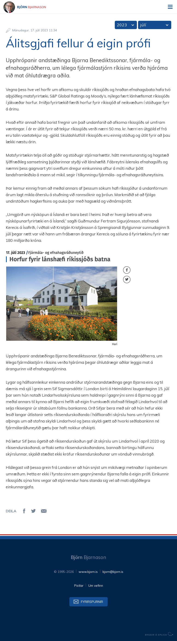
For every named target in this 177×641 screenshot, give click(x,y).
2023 (122, 24)
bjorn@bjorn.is (113, 572)
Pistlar (78, 585)
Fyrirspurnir (92, 602)
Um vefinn (95, 585)
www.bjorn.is (88, 572)
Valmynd (170, 7)
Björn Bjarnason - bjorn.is (28, 7)
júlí (143, 24)
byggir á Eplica (159, 634)
